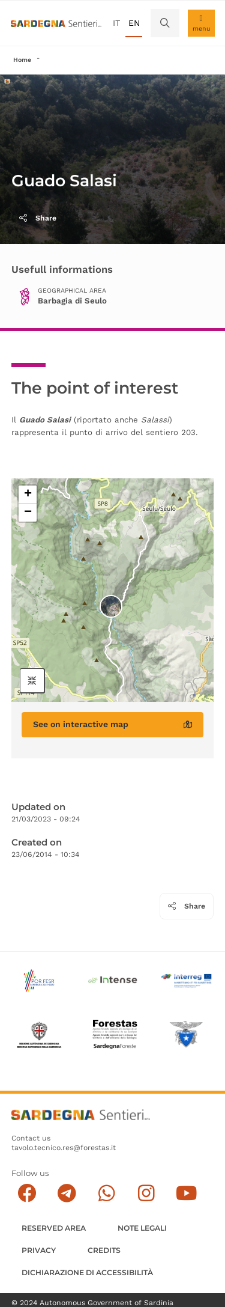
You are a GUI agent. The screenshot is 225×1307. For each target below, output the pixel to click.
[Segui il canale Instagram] (146, 1193)
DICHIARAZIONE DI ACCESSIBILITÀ (87, 1272)
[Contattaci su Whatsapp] (106, 1193)
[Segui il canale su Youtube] (186, 1193)
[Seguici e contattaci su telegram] (66, 1193)
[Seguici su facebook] (26, 1193)
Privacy (39, 1250)
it (116, 23)
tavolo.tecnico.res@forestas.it (63, 1148)
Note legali (142, 1227)
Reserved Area (54, 1227)
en (134, 23)
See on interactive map (113, 724)
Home (22, 60)
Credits (104, 1250)
